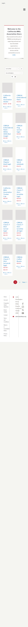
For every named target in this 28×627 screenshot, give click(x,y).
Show (9, 73)
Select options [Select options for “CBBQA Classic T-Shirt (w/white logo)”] (19, 204)
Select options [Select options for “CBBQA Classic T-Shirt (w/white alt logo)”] (19, 239)
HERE (13, 55)
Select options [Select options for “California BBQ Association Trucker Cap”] (5, 202)
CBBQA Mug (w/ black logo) (7, 162)
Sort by (8, 68)
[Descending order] (21, 68)
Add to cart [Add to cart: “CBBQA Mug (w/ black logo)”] (5, 170)
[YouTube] (23, 313)
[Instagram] (23, 307)
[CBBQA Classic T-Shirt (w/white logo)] (21, 180)
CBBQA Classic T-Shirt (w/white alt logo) (20, 226)
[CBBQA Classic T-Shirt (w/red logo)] (7, 215)
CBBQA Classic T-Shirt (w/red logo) (6, 226)
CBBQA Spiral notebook (20, 162)
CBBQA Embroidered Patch (21, 97)
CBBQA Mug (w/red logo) (19, 129)
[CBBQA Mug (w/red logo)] (21, 118)
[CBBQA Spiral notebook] (21, 152)
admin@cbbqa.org (15, 316)
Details (10, 106)
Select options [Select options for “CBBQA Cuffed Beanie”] (19, 267)
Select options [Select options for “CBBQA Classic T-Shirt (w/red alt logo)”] (5, 273)
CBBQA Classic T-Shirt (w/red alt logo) (6, 261)
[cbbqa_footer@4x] (8, 8)
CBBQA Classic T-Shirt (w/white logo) (20, 192)
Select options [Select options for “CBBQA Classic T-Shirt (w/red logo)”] (5, 239)
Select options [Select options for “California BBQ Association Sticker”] (5, 107)
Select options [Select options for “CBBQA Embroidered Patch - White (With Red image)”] (5, 141)
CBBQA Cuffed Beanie (19, 259)
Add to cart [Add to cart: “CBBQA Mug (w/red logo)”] (19, 137)
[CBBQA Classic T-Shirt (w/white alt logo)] (21, 215)
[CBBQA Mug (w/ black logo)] (7, 152)
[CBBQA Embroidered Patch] (21, 88)
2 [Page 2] (19, 282)
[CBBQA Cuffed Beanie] (21, 249)
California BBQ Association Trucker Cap (7, 192)
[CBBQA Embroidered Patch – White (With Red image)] (7, 118)
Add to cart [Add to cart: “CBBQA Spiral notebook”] (19, 170)
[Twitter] (23, 310)
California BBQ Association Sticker (7, 98)
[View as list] (15, 76)
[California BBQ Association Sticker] (7, 88)
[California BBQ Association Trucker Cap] (7, 180)
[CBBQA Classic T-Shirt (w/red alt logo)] (7, 249)
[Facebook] (23, 304)
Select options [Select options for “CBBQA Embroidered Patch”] (19, 105)
